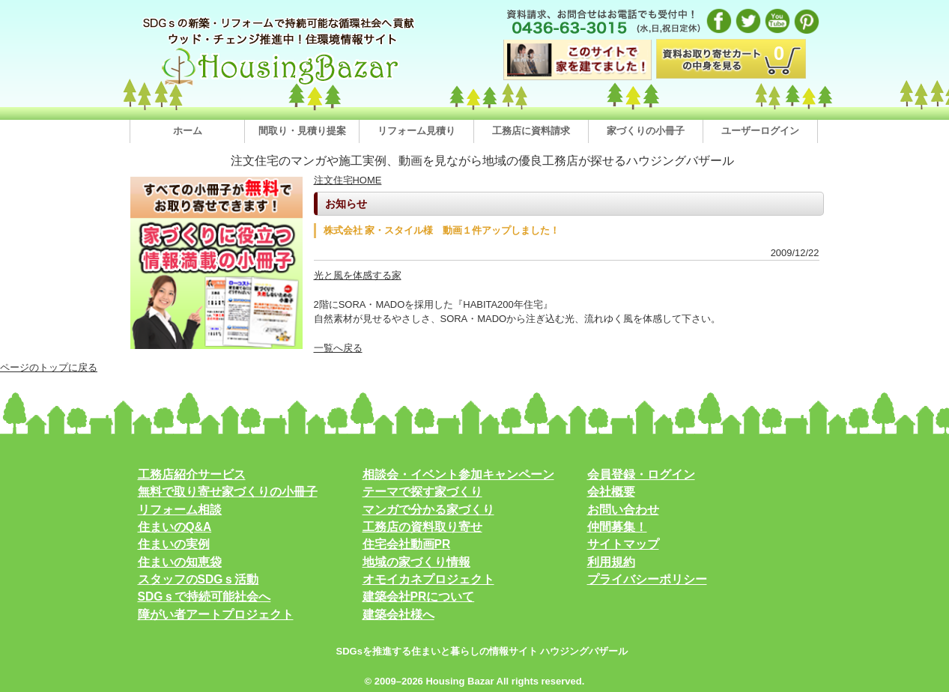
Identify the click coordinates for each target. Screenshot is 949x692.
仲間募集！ (617, 526)
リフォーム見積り (416, 130)
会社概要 (611, 491)
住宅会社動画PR (407, 544)
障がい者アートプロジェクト (216, 614)
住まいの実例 (174, 544)
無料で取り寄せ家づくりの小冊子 (228, 491)
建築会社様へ (398, 614)
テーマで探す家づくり (422, 491)
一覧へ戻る (338, 347)
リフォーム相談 (180, 509)
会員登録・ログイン (641, 474)
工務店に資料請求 (531, 130)
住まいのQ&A (175, 526)
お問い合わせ (623, 509)
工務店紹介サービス (192, 474)
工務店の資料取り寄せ (422, 526)
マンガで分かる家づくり (428, 509)
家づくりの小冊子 (646, 130)
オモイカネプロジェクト (428, 579)
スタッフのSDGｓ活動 (198, 579)
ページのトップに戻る (48, 367)
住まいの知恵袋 (180, 562)
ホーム (187, 130)
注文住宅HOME (348, 180)
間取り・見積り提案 (302, 130)
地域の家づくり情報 (416, 562)
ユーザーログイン (760, 130)
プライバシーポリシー (647, 579)
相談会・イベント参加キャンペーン (458, 474)
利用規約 (611, 562)
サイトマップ (623, 544)
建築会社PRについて (419, 596)
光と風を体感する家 (357, 275)
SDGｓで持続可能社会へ (204, 596)
